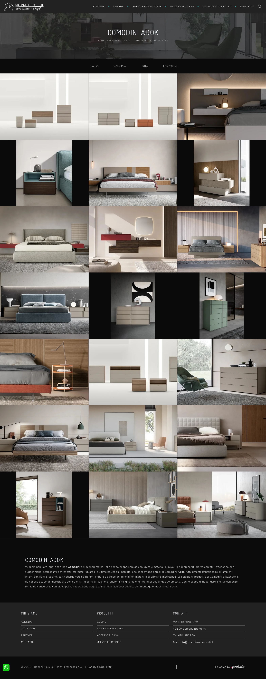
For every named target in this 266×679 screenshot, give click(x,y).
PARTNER (27, 635)
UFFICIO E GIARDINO (109, 642)
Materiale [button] (120, 66)
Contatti (247, 6)
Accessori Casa (182, 6)
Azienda (99, 6)
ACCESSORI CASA (108, 635)
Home (101, 40)
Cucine (118, 6)
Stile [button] (145, 66)
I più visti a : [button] (170, 66)
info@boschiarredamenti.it (196, 642)
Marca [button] (94, 66)
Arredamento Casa (147, 6)
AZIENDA (26, 621)
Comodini (140, 40)
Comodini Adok (159, 40)
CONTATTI (27, 642)
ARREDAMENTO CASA (110, 628)
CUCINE (101, 621)
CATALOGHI (28, 628)
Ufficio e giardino (217, 6)
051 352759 (186, 635)
